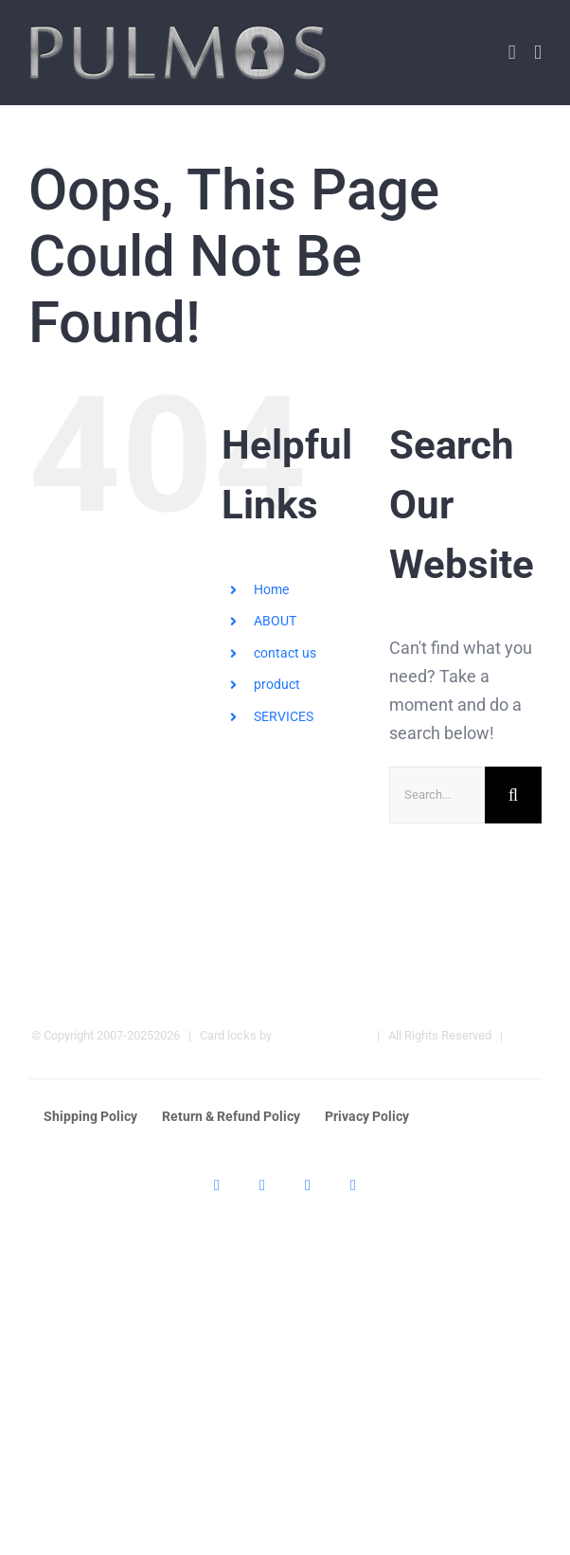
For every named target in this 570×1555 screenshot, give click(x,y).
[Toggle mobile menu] (538, 53)
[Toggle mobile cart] (512, 53)
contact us (285, 652)
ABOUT (275, 620)
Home (271, 589)
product (277, 684)
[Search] (513, 795)
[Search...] (437, 795)
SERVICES (283, 716)
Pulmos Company (321, 1035)
